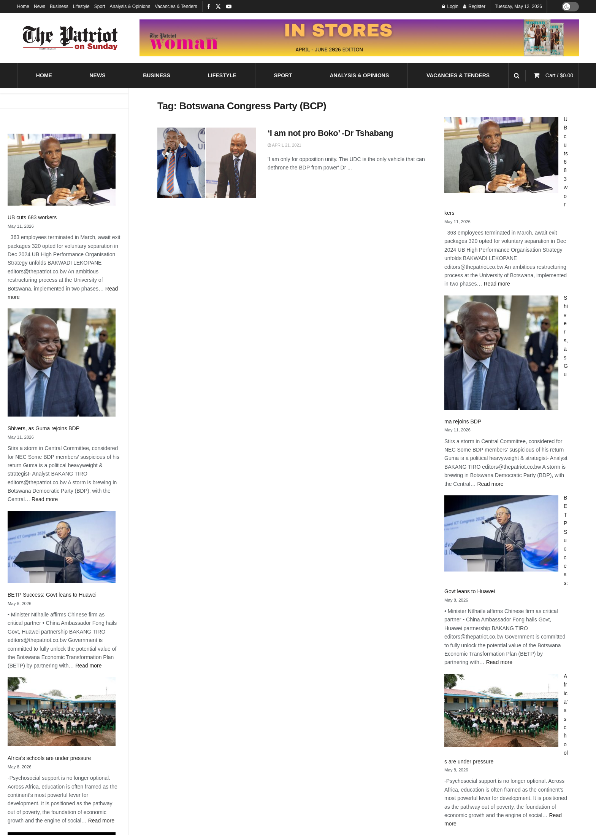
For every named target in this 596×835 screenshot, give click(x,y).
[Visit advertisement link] (359, 37)
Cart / (559, 75)
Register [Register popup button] (474, 6)
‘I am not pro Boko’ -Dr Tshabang (330, 133)
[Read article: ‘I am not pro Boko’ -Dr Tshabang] (206, 163)
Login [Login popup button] (450, 6)
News (39, 6)
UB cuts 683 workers (32, 217)
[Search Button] (517, 75)
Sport (99, 6)
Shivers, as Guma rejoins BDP (43, 428)
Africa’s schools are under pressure (49, 758)
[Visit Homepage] (70, 38)
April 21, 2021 (284, 145)
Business (59, 6)
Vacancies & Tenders (176, 6)
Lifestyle (81, 6)
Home (23, 6)
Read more (45, 499)
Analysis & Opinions (129, 6)
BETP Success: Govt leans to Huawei (52, 595)
